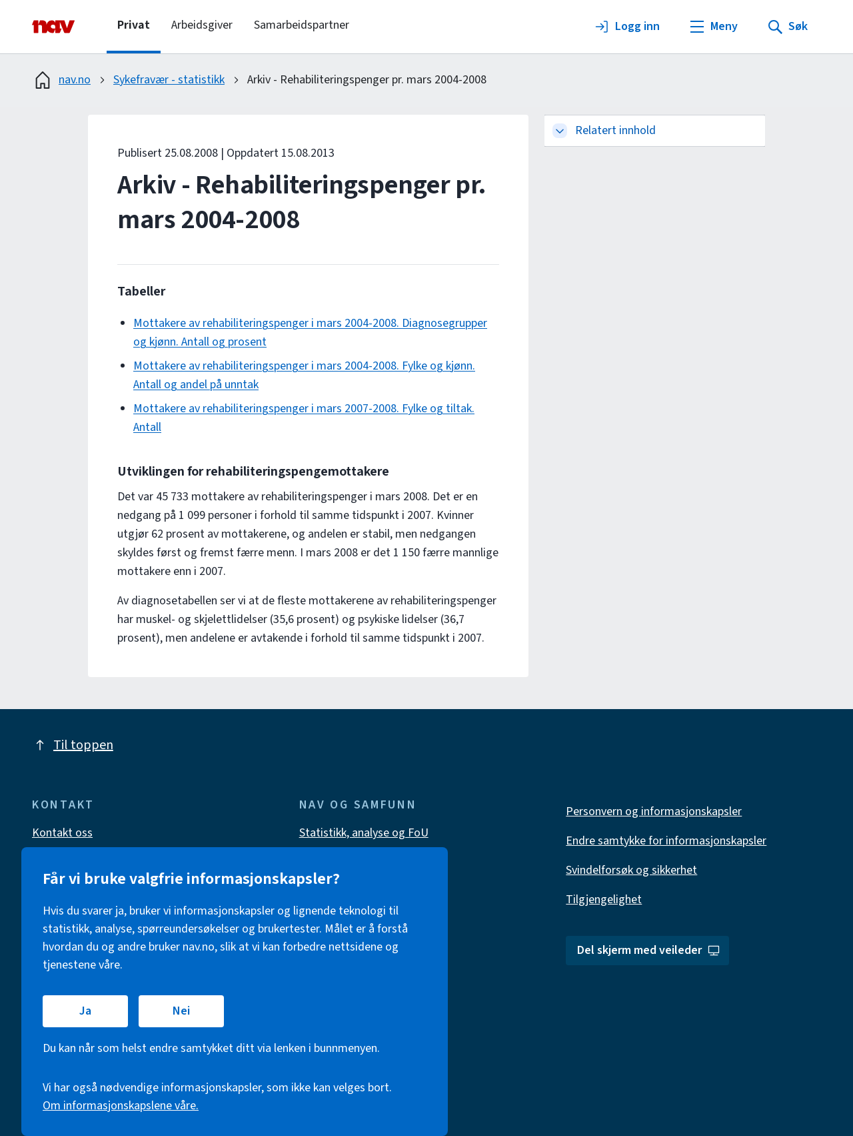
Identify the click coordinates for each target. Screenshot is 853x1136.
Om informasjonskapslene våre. (121, 1105)
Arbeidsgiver (202, 25)
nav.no (61, 80)
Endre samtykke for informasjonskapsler (666, 840)
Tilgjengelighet (604, 899)
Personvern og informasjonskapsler (654, 811)
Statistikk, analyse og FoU (363, 832)
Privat (133, 25)
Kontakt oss (62, 832)
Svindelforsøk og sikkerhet (631, 870)
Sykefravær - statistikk (169, 79)
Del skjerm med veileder (648, 950)
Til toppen (72, 745)
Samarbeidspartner (301, 25)
